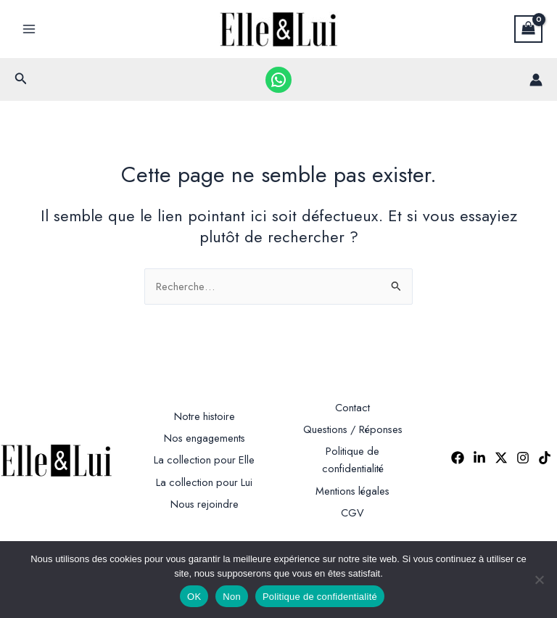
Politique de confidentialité (320, 596)
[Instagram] (522, 457)
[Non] (539, 579)
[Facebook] (457, 457)
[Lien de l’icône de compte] (535, 79)
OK (194, 596)
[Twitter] (501, 457)
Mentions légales (352, 490)
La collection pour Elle (204, 459)
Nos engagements (204, 437)
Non (232, 596)
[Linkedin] (479, 457)
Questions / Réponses (353, 429)
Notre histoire (204, 416)
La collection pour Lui (204, 482)
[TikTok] (544, 457)
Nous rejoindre (204, 503)
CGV (352, 512)
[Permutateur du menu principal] (29, 29)
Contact (352, 407)
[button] (21, 80)
